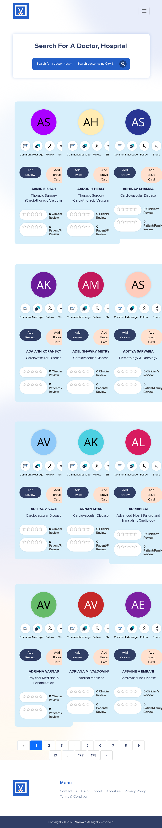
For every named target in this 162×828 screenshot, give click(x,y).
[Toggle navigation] (144, 11)
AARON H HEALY (91, 189)
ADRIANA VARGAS (44, 671)
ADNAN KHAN (91, 509)
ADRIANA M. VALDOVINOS (91, 671)
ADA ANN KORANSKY (43, 351)
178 (93, 755)
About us (113, 791)
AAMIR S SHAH (43, 189)
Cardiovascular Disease (43, 358)
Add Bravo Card (57, 174)
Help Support (91, 791)
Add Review (30, 172)
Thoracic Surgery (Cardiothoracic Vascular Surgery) (43, 198)
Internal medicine (91, 678)
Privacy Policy (135, 791)
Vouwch (80, 822)
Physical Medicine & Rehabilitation (44, 680)
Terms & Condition (74, 797)
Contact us (68, 791)
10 (55, 755)
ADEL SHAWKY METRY (91, 351)
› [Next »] (106, 755)
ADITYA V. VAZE (44, 509)
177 (81, 755)
